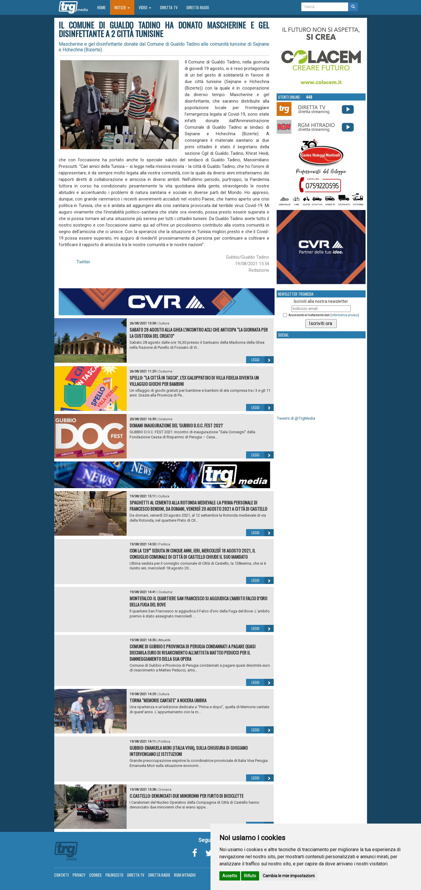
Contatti (61, 875)
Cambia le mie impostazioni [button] (289, 875)
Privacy (79, 875)
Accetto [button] (229, 875)
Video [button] (145, 7)
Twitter (83, 262)
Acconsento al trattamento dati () (323, 315)
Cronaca (164, 790)
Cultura (163, 323)
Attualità (164, 640)
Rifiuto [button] (250, 875)
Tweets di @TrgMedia (296, 418)
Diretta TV (169, 7)
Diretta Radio (197, 7)
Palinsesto (114, 875)
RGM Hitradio (185, 875)
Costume (165, 371)
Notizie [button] (122, 7)
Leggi (262, 359)
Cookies (95, 875)
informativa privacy (344, 315)
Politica (164, 544)
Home (103, 7)
